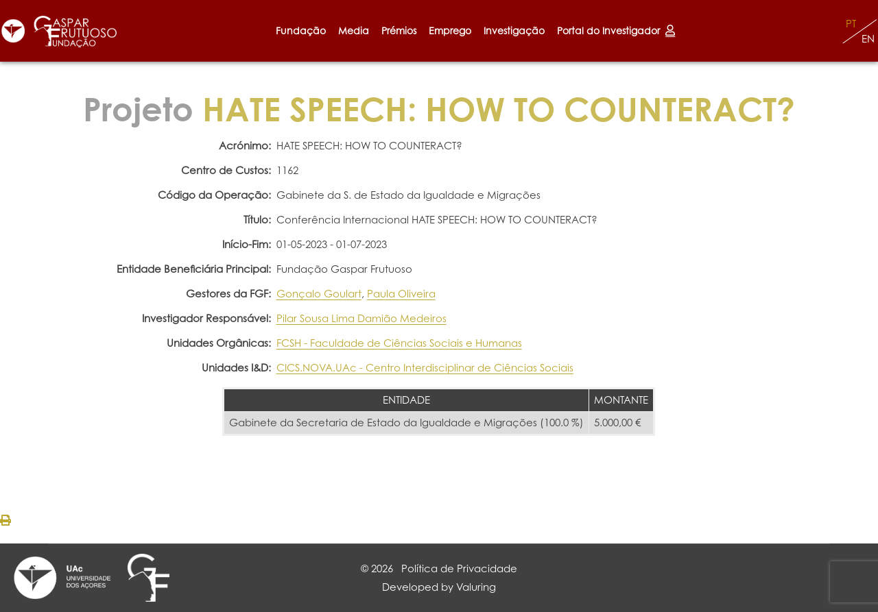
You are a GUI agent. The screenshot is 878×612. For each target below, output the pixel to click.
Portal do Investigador (616, 30)
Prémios (398, 30)
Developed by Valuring (439, 586)
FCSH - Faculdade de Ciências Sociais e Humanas (399, 343)
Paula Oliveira (401, 293)
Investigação (514, 30)
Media (353, 30)
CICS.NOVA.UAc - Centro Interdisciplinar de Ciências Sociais (424, 367)
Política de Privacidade (459, 568)
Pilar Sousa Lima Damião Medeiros (361, 318)
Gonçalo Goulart (318, 293)
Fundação (301, 30)
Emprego (450, 30)
